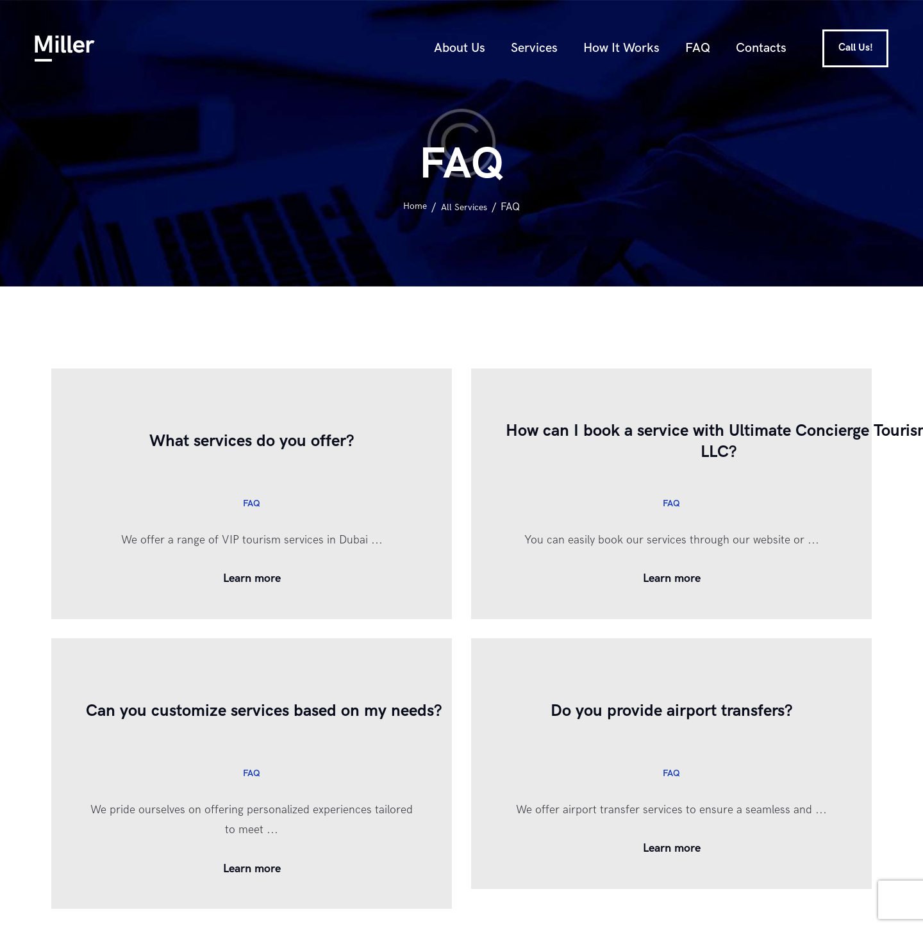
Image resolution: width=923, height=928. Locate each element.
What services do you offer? (252, 441)
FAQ (251, 503)
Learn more (252, 578)
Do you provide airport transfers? (671, 711)
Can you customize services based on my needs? (304, 711)
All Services (465, 207)
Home (412, 207)
